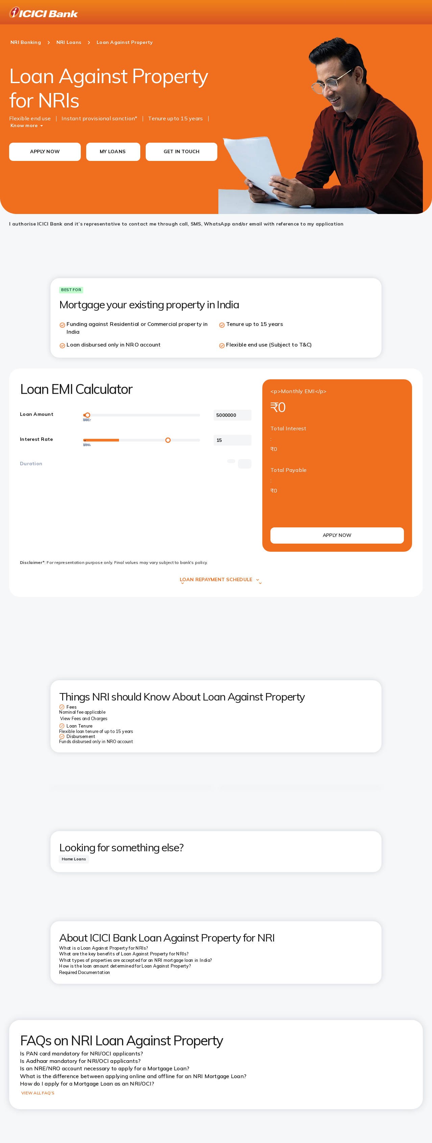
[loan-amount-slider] (141, 415)
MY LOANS (112, 151)
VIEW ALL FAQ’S (38, 1092)
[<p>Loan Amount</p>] (232, 415)
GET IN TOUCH (182, 151)
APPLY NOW (45, 151)
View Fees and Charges (83, 718)
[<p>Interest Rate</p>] (232, 440)
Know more (24, 125)
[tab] (73, 859)
